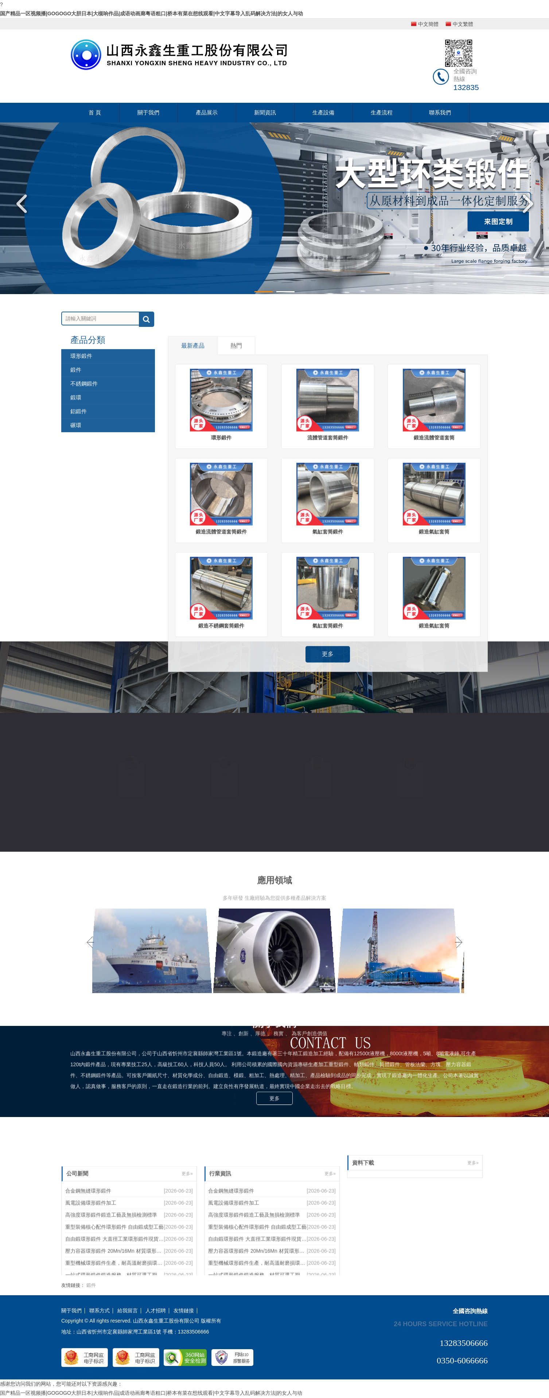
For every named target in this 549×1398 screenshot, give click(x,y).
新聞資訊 (265, 112)
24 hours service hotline (441, 1323)
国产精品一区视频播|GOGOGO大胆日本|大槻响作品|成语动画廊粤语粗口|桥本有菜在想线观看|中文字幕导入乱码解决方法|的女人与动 (151, 13)
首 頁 (95, 112)
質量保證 (410, 775)
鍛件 (75, 474)
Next (525, 203)
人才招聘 (155, 1310)
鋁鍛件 (78, 515)
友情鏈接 (184, 1310)
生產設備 (323, 112)
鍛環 (75, 502)
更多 (274, 1015)
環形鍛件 (81, 460)
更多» (473, 1182)
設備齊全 (317, 775)
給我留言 (127, 1310)
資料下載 (363, 1182)
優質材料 (224, 775)
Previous (24, 203)
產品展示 (207, 112)
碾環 (75, 529)
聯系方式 (99, 1310)
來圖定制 (131, 775)
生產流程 (382, 112)
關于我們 (148, 112)
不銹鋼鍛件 (84, 488)
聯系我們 (440, 112)
